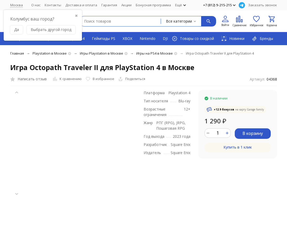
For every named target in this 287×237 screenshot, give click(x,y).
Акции (126, 5)
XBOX (127, 38)
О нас (35, 5)
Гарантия (109, 5)
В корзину (252, 133)
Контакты (53, 5)
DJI (165, 38)
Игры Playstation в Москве (101, 53)
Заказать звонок (262, 5)
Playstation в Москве (50, 53)
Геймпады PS (103, 38)
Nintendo (147, 38)
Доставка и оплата (81, 5)
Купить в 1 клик (237, 147)
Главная (17, 53)
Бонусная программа (153, 5)
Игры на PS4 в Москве (154, 53)
